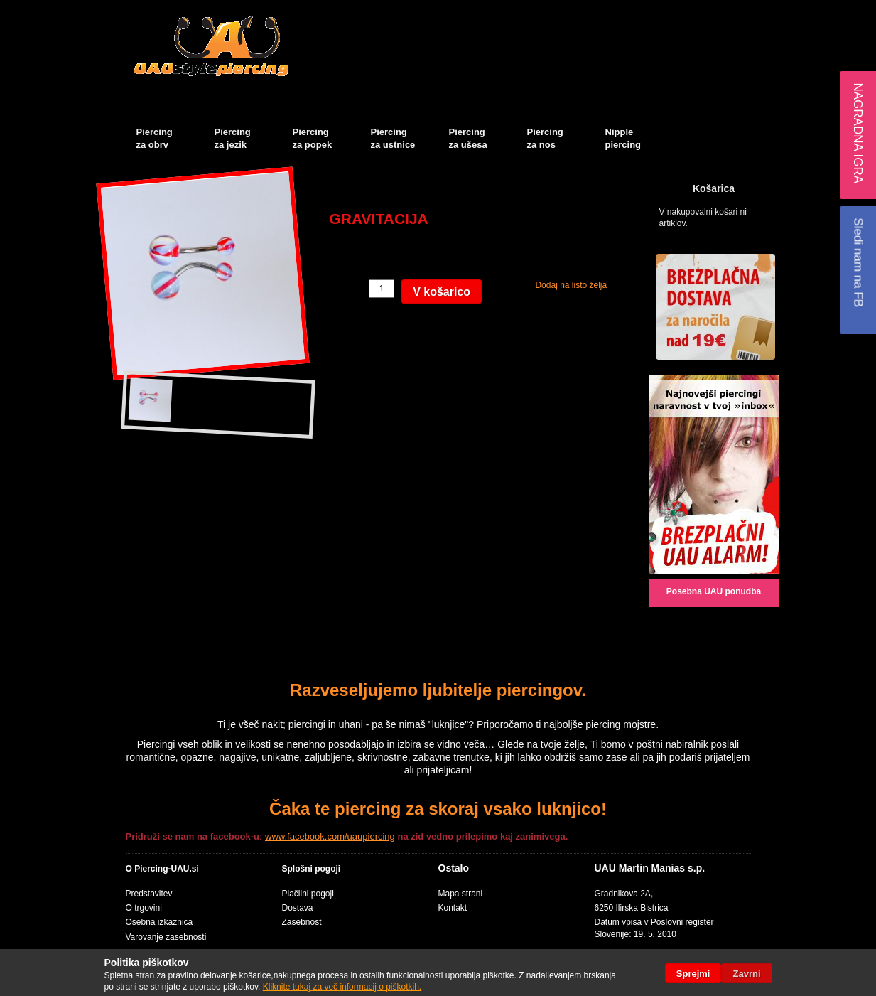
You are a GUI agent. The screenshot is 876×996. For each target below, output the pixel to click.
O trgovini (144, 908)
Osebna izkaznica (159, 922)
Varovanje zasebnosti (166, 937)
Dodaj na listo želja (571, 285)
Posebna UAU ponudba (713, 591)
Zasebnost (302, 922)
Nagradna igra (858, 132)
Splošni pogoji (311, 869)
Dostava (297, 908)
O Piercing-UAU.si (162, 869)
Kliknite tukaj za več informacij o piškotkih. (342, 987)
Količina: (348, 289)
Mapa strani (460, 894)
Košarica (647, 11)
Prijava (758, 11)
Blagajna (690, 11)
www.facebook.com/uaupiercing (330, 836)
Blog (726, 11)
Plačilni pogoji (308, 894)
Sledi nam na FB (858, 262)
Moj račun (593, 11)
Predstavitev (149, 894)
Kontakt (452, 908)
